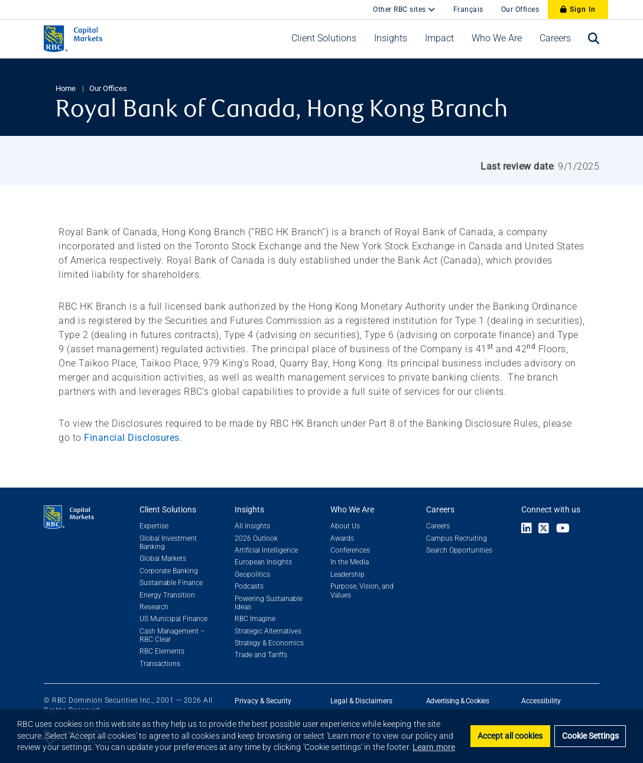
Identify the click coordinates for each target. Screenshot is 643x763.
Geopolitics (252, 574)
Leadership (347, 574)
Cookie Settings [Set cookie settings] (590, 736)
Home (66, 88)
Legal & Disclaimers (361, 701)
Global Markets (162, 558)
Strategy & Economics (269, 643)
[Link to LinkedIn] (526, 529)
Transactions (159, 664)
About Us (345, 526)
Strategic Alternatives (268, 631)
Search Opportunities (459, 550)
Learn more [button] (434, 747)
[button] (323, 38)
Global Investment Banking (168, 542)
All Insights (252, 526)
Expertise (153, 526)
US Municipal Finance (173, 619)
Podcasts (249, 586)
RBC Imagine (255, 619)
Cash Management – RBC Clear (172, 635)
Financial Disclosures (132, 437)
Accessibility (541, 701)
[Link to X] (544, 529)
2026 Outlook (256, 538)
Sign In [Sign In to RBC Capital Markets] (578, 9)
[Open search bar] (594, 39)
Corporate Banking (168, 571)
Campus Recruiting (456, 538)
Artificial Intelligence (266, 550)
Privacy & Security (263, 701)
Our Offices (520, 9)
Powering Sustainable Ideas (269, 603)
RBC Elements (161, 651)
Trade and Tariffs (261, 655)
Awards (342, 538)
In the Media (349, 562)
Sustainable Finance (171, 583)
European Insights (263, 562)
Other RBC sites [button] (400, 9)
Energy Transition (167, 595)
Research (153, 607)
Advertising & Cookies (457, 701)
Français (468, 9)
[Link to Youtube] (566, 529)
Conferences (350, 550)
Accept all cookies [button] (510, 736)
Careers (438, 526)
